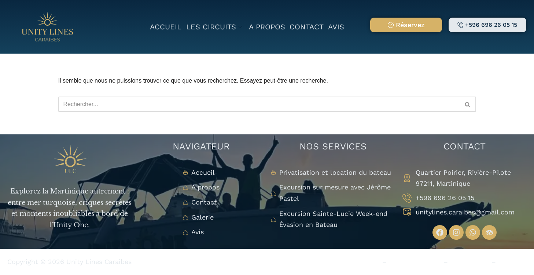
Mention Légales (415, 261)
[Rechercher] (259, 104)
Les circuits (214, 26)
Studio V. (512, 261)
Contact (307, 26)
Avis (336, 26)
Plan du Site (469, 261)
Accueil (166, 26)
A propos (267, 26)
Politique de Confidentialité (336, 261)
